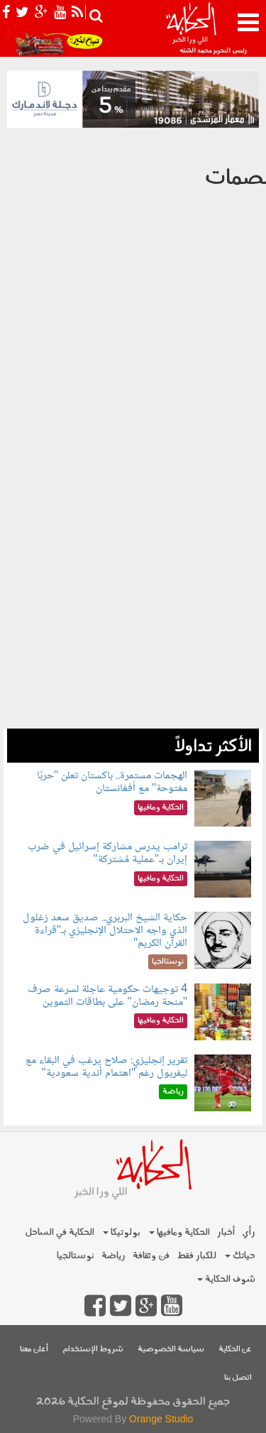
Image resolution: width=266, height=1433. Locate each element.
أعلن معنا (34, 1350)
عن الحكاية (235, 1350)
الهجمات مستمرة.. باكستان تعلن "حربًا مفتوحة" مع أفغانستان (112, 782)
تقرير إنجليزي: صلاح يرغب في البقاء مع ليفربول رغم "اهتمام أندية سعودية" (106, 1067)
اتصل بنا (238, 1378)
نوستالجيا (75, 1256)
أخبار (226, 1232)
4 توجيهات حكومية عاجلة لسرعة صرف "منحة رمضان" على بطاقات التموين (107, 996)
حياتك (240, 1256)
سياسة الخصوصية (171, 1350)
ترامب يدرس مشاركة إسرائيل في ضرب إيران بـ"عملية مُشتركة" (107, 853)
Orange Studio (161, 1418)
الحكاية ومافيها (179, 1232)
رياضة (113, 1256)
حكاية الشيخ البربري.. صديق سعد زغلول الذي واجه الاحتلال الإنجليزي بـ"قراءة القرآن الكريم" (105, 930)
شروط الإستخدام (92, 1350)
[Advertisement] (133, 595)
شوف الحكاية (226, 1279)
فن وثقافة (151, 1256)
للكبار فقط (196, 1256)
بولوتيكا (121, 1232)
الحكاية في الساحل (59, 1232)
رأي (248, 1232)
